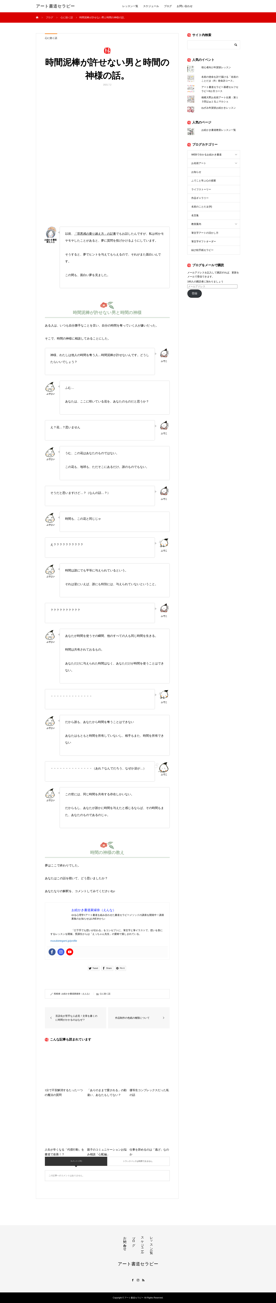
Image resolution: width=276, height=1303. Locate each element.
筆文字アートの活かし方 (204, 232)
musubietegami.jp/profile (63, 940)
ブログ (168, 6)
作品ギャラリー (200, 198)
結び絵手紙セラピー (202, 250)
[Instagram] (60, 951)
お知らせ (196, 172)
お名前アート (198, 163)
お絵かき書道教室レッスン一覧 (218, 130)
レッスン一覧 (130, 6)
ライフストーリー (201, 189)
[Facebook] (52, 951)
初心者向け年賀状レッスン (216, 67)
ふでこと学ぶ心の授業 (203, 180)
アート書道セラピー (55, 6)
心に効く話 (51, 38)
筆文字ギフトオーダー (203, 241)
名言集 (195, 215)
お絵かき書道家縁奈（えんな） (76, 994)
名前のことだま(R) (201, 206)
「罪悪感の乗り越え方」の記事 (95, 233)
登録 (194, 293)
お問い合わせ (185, 6)
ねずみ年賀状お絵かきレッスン (218, 107)
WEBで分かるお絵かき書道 (206, 154)
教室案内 (196, 224)
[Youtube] (69, 951)
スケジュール (151, 6)
